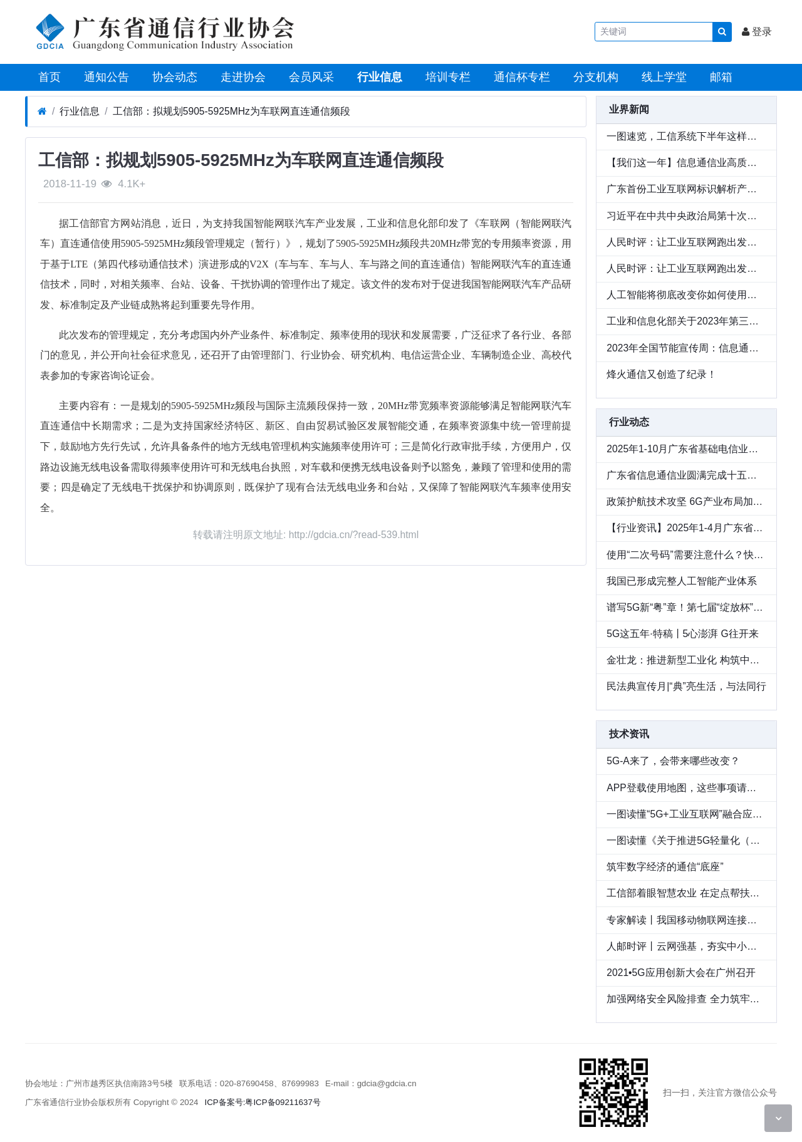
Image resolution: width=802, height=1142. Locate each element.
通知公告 (105, 77)
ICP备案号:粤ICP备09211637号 (263, 1102)
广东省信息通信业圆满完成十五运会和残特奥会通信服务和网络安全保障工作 (686, 475)
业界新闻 (629, 109)
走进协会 (241, 77)
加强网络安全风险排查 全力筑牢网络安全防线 (686, 999)
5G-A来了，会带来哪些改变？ (673, 760)
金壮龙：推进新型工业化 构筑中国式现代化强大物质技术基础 (686, 660)
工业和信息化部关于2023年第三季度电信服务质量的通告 (686, 321)
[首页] (42, 111)
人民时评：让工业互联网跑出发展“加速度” (686, 242)
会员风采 (310, 77)
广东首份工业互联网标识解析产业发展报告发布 (686, 189)
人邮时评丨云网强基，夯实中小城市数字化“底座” (686, 946)
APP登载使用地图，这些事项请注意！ (686, 787)
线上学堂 (662, 77)
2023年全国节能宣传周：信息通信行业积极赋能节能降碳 (686, 348)
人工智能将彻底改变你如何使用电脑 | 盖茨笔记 (686, 294)
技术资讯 (629, 734)
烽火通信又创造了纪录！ (662, 374)
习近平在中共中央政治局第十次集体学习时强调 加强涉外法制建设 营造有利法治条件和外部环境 (686, 215)
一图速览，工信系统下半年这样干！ (686, 136)
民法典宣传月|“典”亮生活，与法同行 (686, 686)
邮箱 (719, 77)
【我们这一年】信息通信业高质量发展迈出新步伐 (686, 162)
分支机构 (594, 77)
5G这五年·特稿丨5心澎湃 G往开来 (683, 633)
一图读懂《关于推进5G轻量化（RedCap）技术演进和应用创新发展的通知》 (686, 840)
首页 (48, 77)
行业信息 (378, 77)
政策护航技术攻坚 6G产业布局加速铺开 (686, 501)
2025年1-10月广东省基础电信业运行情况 (686, 449)
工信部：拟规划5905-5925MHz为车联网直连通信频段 (231, 111)
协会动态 (173, 77)
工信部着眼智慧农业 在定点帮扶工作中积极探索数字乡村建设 (686, 893)
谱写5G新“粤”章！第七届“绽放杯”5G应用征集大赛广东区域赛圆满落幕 (686, 607)
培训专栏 (446, 77)
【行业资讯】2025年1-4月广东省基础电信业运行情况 (686, 527)
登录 (757, 31)
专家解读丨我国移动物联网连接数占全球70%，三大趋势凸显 (686, 920)
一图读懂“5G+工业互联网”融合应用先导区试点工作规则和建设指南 (686, 814)
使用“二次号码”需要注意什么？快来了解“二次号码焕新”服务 (686, 554)
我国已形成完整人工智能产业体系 (682, 581)
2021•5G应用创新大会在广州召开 (681, 972)
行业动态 (629, 422)
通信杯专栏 (520, 77)
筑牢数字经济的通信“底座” (665, 866)
